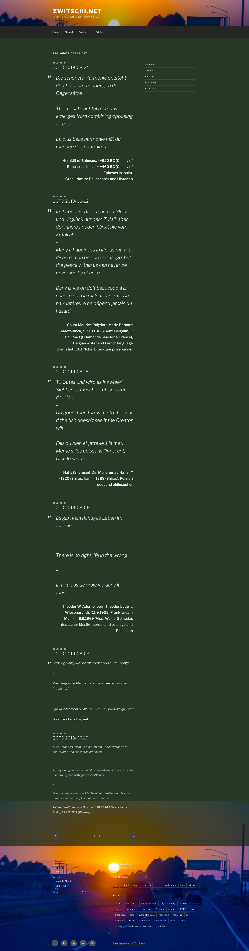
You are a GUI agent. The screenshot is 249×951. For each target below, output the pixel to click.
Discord (69, 32)
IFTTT (182, 909)
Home (55, 32)
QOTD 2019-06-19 (70, 737)
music (158, 885)
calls (126, 903)
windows (119, 926)
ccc (135, 903)
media (148, 885)
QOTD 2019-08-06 (70, 507)
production (120, 914)
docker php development (138, 909)
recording (164, 914)
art (116, 885)
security (119, 920)
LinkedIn (149, 70)
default (125, 885)
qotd (132, 914)
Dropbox (159, 909)
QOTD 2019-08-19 (70, 371)
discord (183, 903)
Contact (84, 32)
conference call (149, 903)
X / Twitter (150, 88)
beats (117, 903)
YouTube (149, 76)
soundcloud (144, 920)
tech (182, 885)
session (131, 920)
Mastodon (150, 64)
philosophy (170, 885)
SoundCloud (151, 82)
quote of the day (146, 914)
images (136, 885)
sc (187, 914)
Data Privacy (62, 885)
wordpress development (140, 926)
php (192, 909)
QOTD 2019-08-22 (70, 201)
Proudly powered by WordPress (129, 943)
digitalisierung (168, 903)
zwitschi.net (77, 11)
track (173, 920)
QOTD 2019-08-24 (70, 67)
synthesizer (160, 920)
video (192, 885)
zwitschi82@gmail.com (124, 867)
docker (118, 909)
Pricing (99, 32)
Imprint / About (63, 881)
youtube (160, 926)
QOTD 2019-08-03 (70, 653)
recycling (177, 914)
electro (171, 909)
